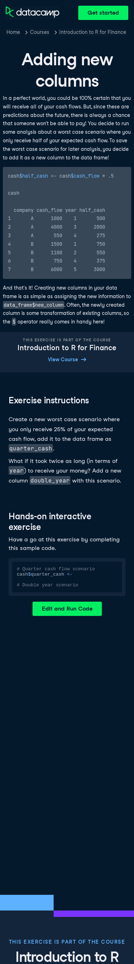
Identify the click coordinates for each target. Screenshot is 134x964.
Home (13, 32)
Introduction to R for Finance (92, 32)
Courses (39, 32)
